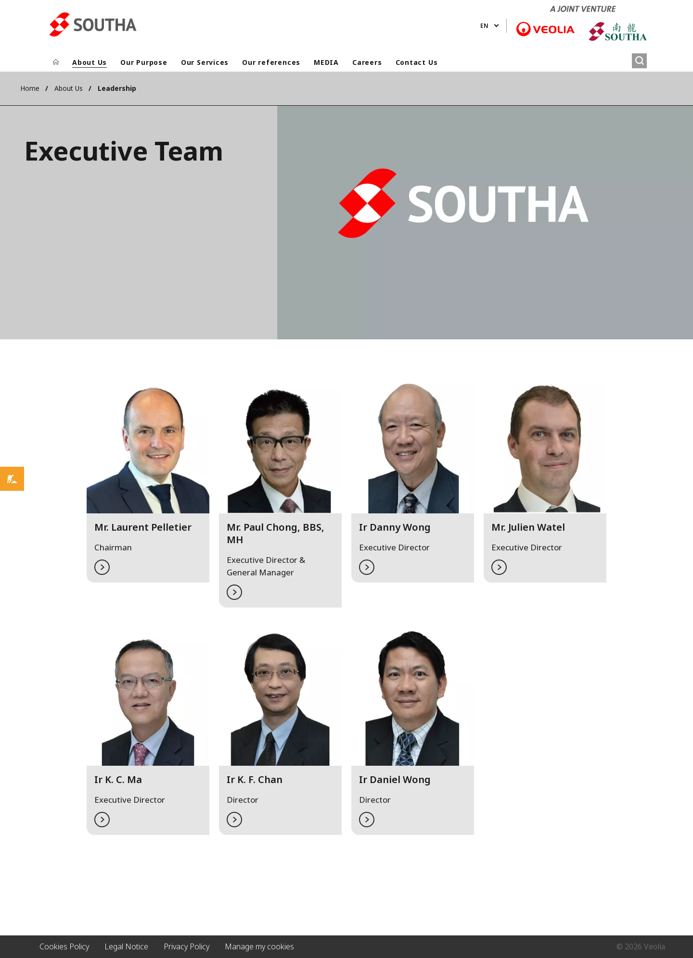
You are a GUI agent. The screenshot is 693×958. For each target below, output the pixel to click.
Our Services (205, 62)
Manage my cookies (259, 946)
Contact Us (417, 62)
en (484, 26)
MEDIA (326, 62)
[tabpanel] (148, 486)
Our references (271, 62)
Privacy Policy (186, 946)
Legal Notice (126, 946)
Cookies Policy (64, 946)
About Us (89, 62)
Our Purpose (143, 62)
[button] (148, 473)
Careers (367, 62)
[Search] (639, 60)
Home (29, 88)
